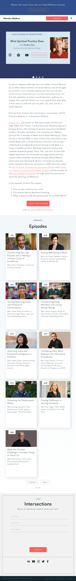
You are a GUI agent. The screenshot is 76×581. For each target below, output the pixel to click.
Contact (70, 579)
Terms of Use (50, 579)
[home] (11, 18)
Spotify (33, 209)
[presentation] (38, 540)
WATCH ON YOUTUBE (38, 203)
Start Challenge (38, 10)
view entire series (39, 55)
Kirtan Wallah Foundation (24, 173)
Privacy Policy (60, 579)
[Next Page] (45, 482)
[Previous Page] (32, 482)
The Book (57, 18)
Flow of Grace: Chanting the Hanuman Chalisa (32, 167)
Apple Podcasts (47, 209)
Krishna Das (14, 122)
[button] (71, 18)
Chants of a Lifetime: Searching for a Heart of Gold (37, 169)
